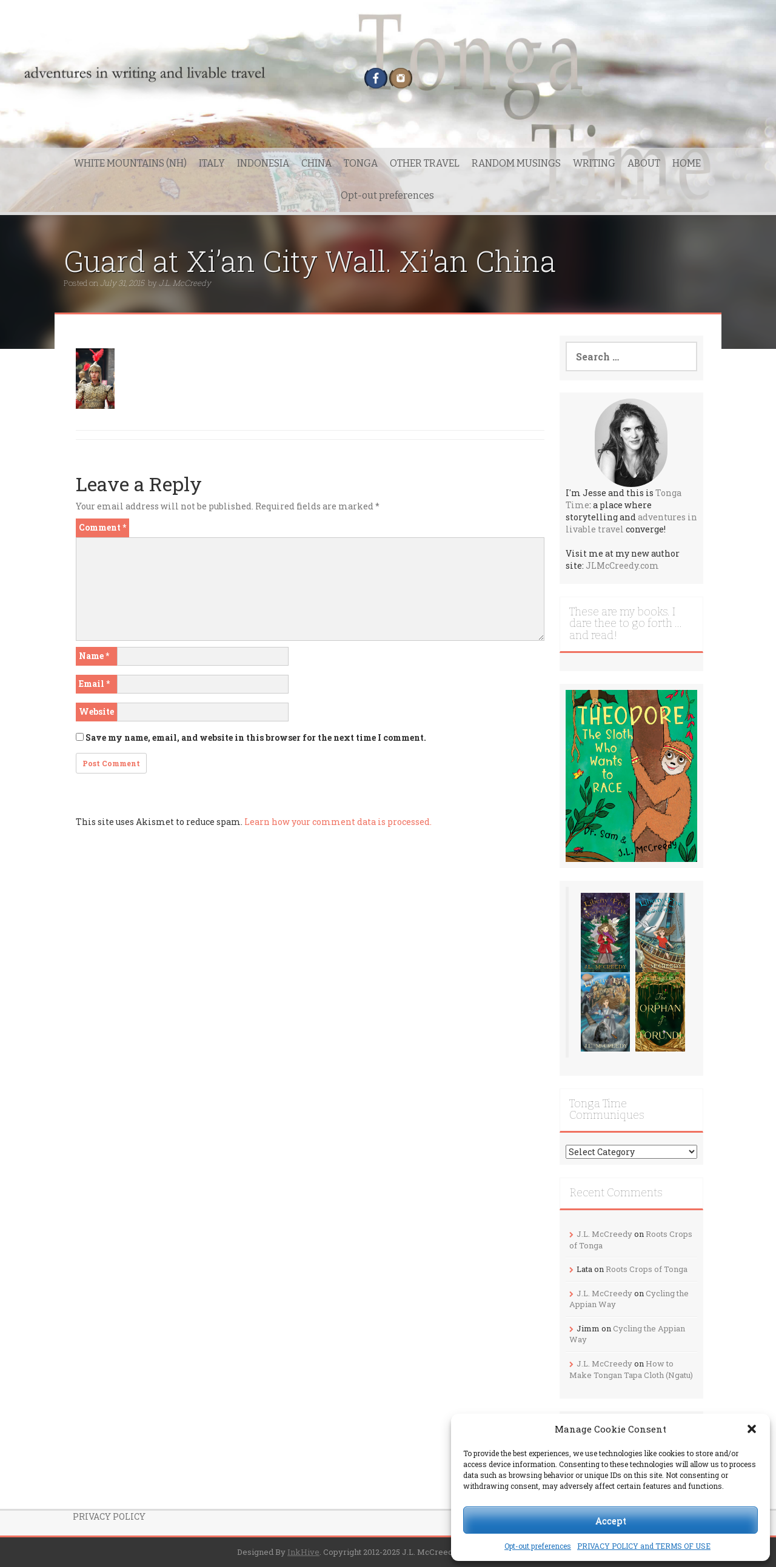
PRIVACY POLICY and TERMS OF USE (644, 1546)
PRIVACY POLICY (109, 1516)
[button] (752, 1429)
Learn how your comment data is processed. (338, 821)
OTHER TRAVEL (425, 163)
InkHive (303, 1551)
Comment (102, 527)
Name (94, 655)
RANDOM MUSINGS (516, 163)
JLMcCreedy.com (622, 565)
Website (96, 711)
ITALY (212, 163)
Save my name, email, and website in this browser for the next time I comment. (255, 737)
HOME (686, 163)
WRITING (594, 163)
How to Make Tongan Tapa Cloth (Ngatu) (631, 1369)
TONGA (361, 163)
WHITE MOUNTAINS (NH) (130, 163)
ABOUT (643, 163)
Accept (610, 1520)
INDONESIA (263, 163)
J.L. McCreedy (185, 282)
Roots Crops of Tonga (646, 1269)
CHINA (316, 163)
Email (94, 683)
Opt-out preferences (537, 1546)
